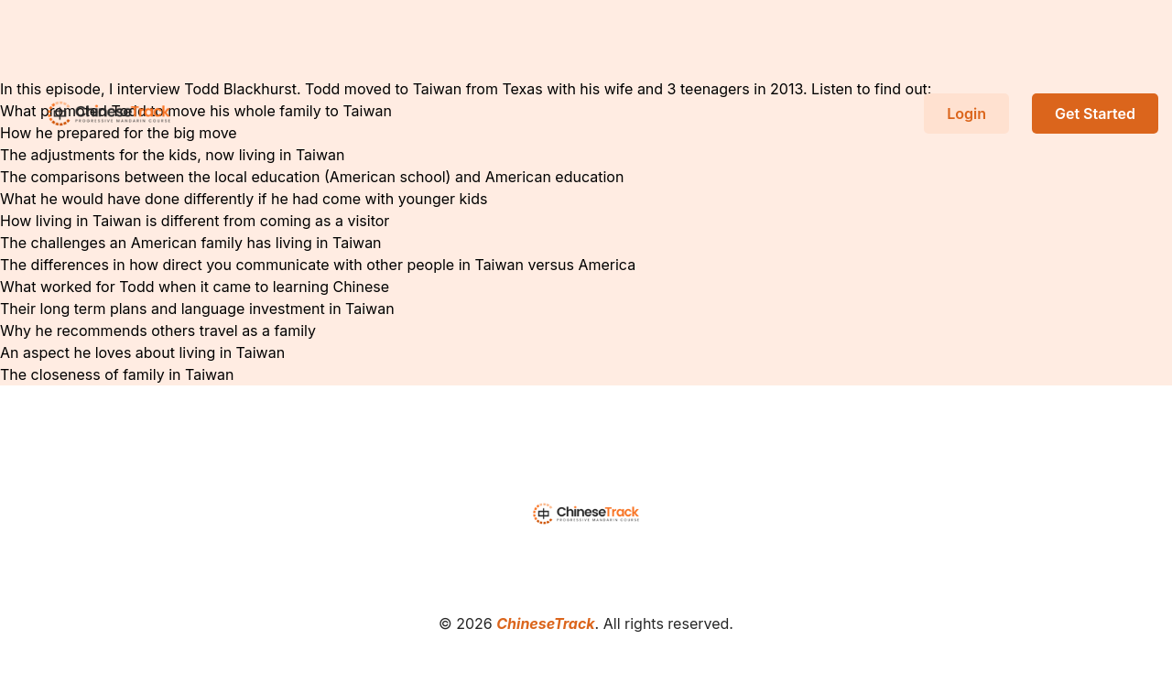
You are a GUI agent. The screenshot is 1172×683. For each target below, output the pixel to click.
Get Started (1095, 113)
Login (966, 113)
